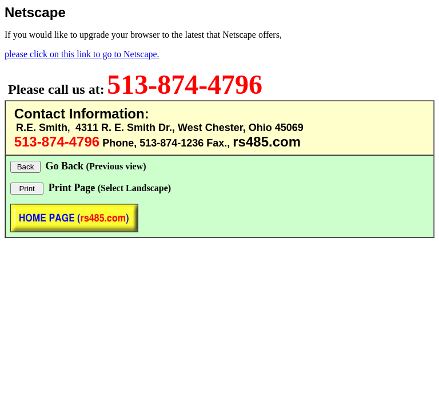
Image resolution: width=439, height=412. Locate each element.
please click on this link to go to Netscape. (82, 54)
